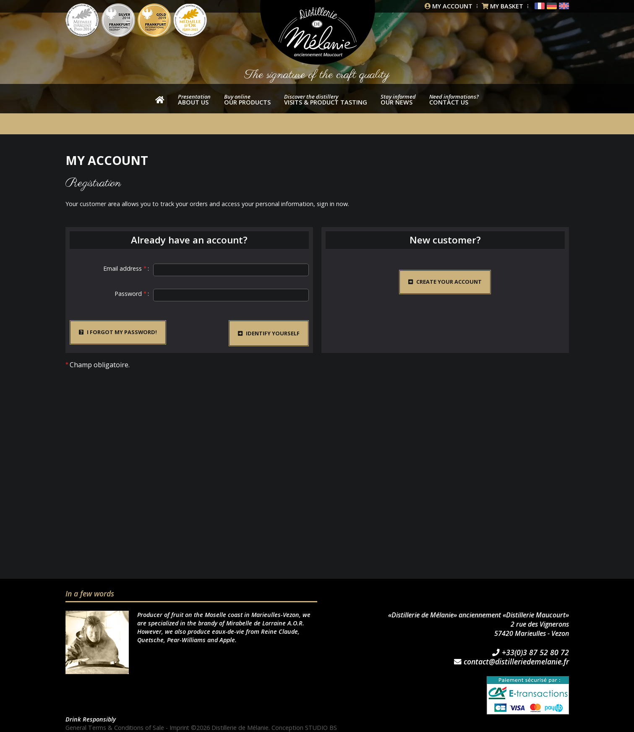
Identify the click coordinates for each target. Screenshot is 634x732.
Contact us (454, 99)
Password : (132, 294)
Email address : (126, 268)
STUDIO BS (322, 728)
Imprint (180, 728)
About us (194, 99)
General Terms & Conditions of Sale (114, 728)
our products (247, 99)
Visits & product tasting (325, 99)
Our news (398, 99)
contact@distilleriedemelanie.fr (511, 662)
